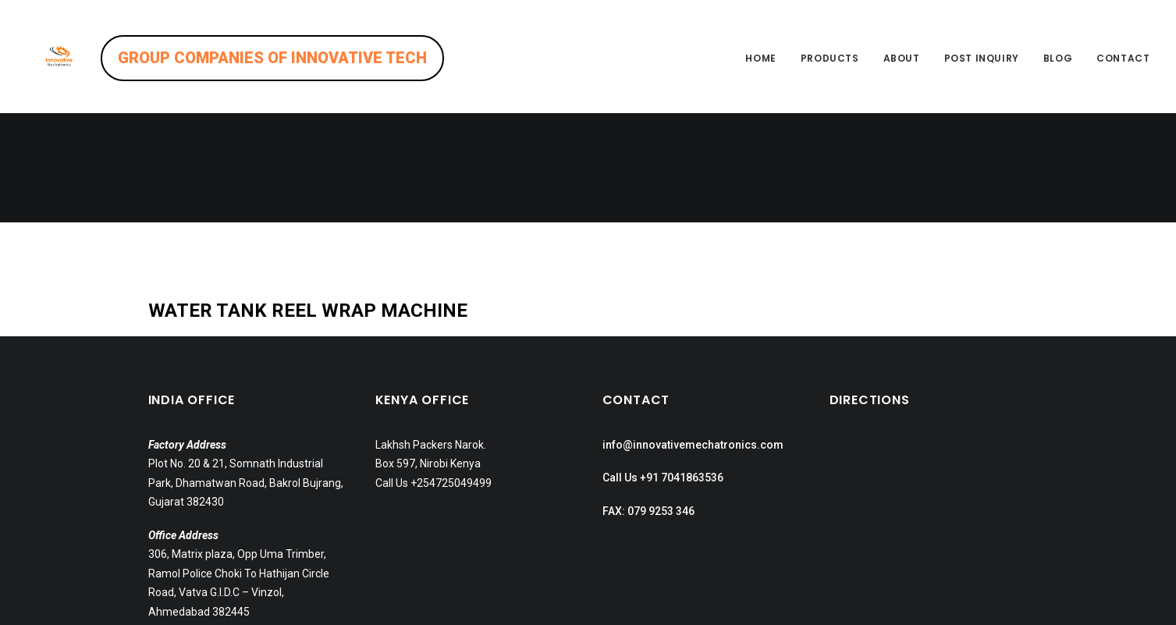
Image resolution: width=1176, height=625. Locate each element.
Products (830, 58)
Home (760, 58)
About (901, 58)
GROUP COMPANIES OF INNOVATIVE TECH (309, 57)
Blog (1057, 58)
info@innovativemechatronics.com (692, 335)
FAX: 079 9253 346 (648, 402)
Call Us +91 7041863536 (662, 368)
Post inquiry (981, 58)
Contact (1122, 58)
